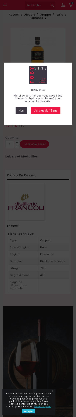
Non (21, 110)
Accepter (28, 411)
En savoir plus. (42, 406)
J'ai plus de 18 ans (45, 110)
